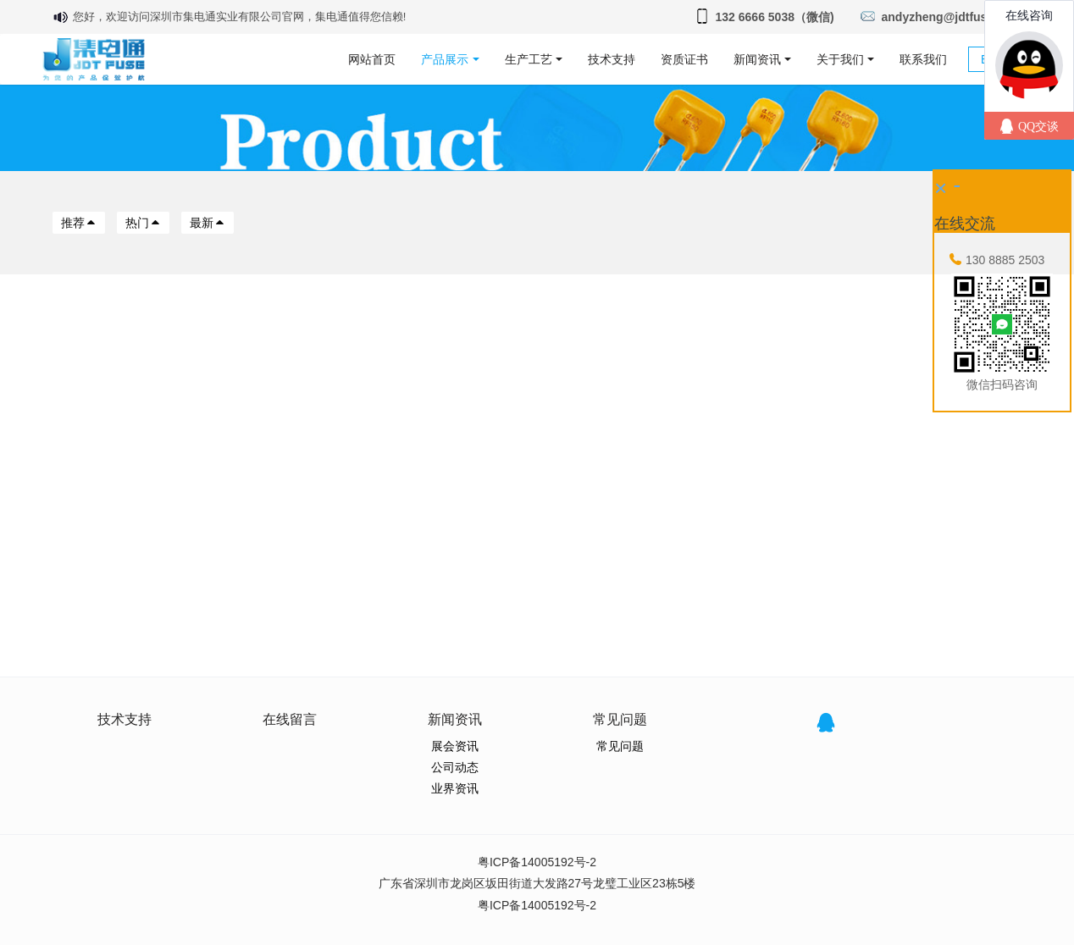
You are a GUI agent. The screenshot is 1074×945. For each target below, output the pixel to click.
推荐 (79, 222)
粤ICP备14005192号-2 (537, 862)
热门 (143, 222)
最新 (207, 222)
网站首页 (372, 59)
